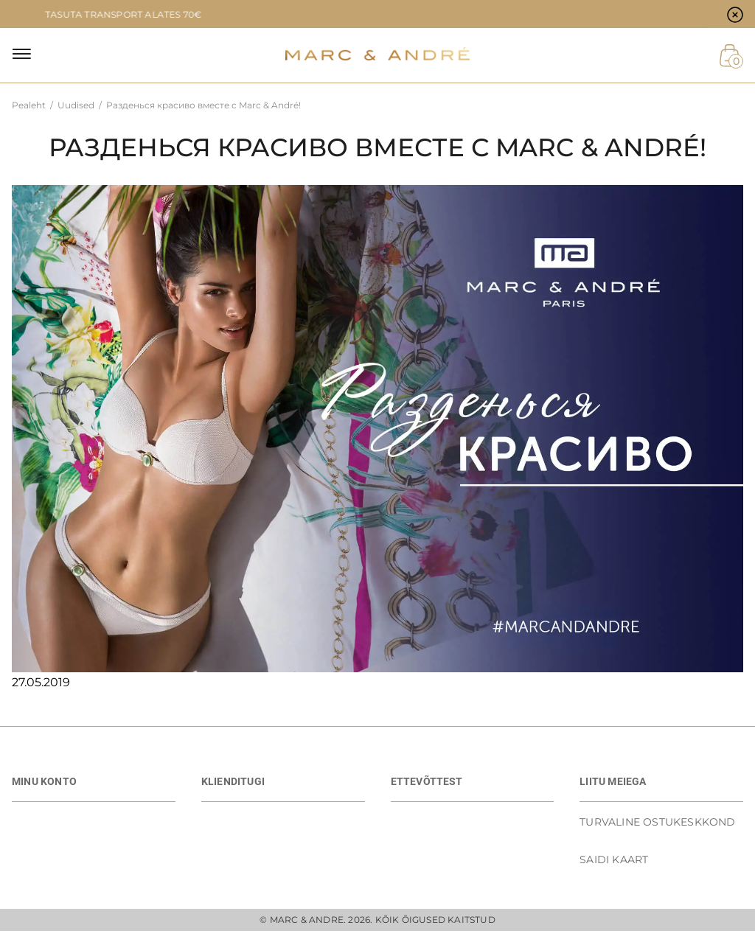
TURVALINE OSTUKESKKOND (657, 822)
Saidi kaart (614, 859)
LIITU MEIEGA (613, 781)
